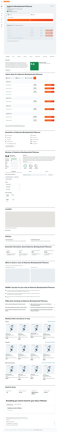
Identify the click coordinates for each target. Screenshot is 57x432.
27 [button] (15, 32)
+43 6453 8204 (9, 10)
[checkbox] (10, 196)
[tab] (13, 171)
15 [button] (19, 28)
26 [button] (12, 32)
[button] (2, 1)
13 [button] (15, 28)
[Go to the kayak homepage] (7, 1)
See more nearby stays (51, 321)
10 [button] (24, 25)
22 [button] (19, 30)
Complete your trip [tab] (10, 404)
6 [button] (39, 25)
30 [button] (22, 32)
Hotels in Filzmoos (10, 410)
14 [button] (17, 28)
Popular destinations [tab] (17, 404)
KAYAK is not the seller (30, 421)
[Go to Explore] (1, 15)
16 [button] (22, 28)
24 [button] (24, 30)
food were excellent (9, 179)
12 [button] (12, 28)
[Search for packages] (1, 11)
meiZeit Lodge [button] (20, 374)
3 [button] (24, 23)
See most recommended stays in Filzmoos (48, 362)
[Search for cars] (1, 8)
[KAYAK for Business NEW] (1, 19)
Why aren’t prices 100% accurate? (30, 425)
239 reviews (15, 11)
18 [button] (34, 30)
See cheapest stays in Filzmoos (50, 342)
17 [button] (24, 28)
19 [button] (12, 30)
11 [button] (34, 28)
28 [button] (17, 32)
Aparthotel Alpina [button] (8, 354)
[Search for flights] (1, 4)
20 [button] (15, 30)
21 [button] (17, 30)
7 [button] (17, 25)
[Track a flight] (1, 17)
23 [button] (22, 30)
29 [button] (19, 32)
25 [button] (26, 30)
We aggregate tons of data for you (30, 423)
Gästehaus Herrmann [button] (46, 354)
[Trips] (1, 22)
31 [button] (24, 32)
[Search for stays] (1, 6)
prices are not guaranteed (24, 418)
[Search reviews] (36, 175)
